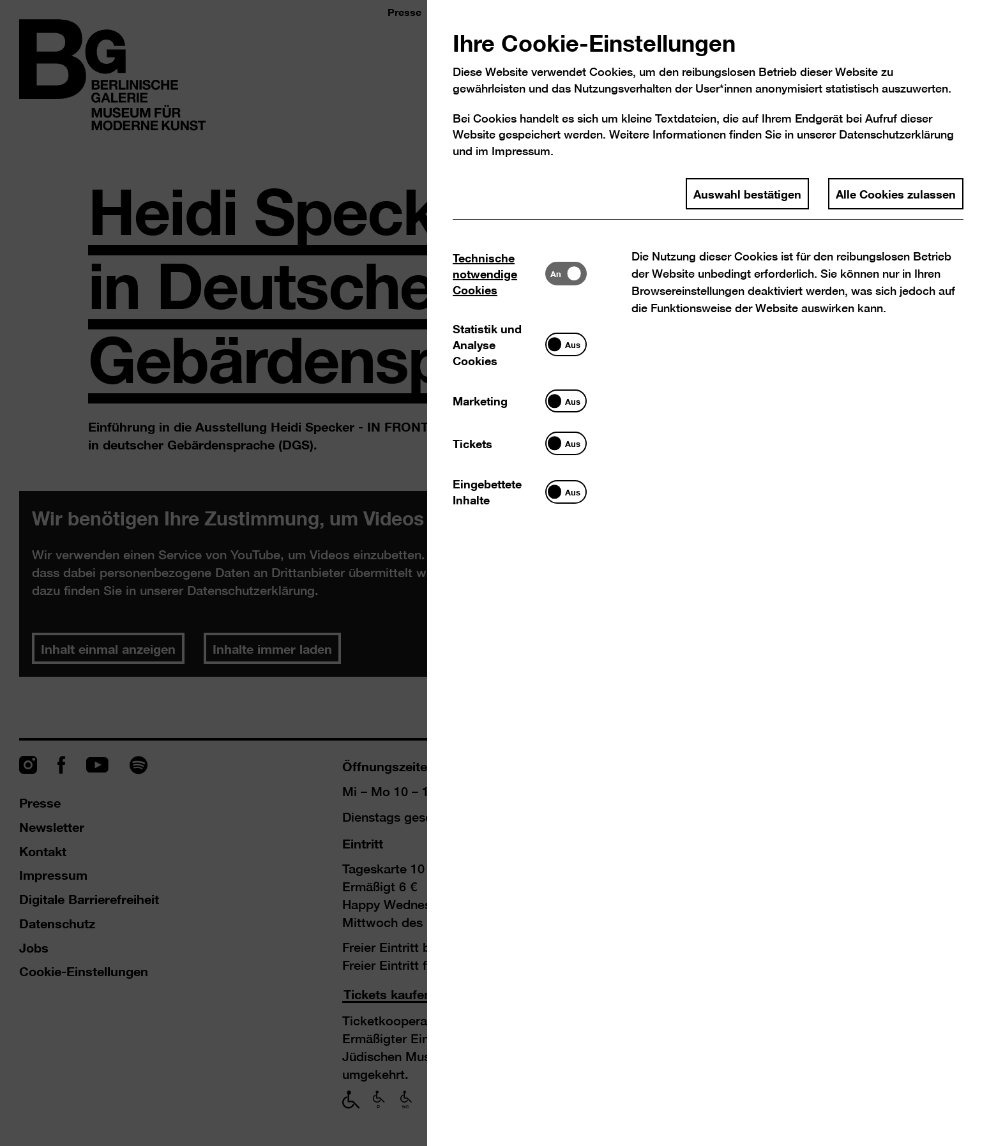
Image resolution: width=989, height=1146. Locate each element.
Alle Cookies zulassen (896, 193)
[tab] (499, 273)
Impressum (521, 151)
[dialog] (494, 573)
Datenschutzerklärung (896, 134)
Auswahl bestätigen (747, 193)
